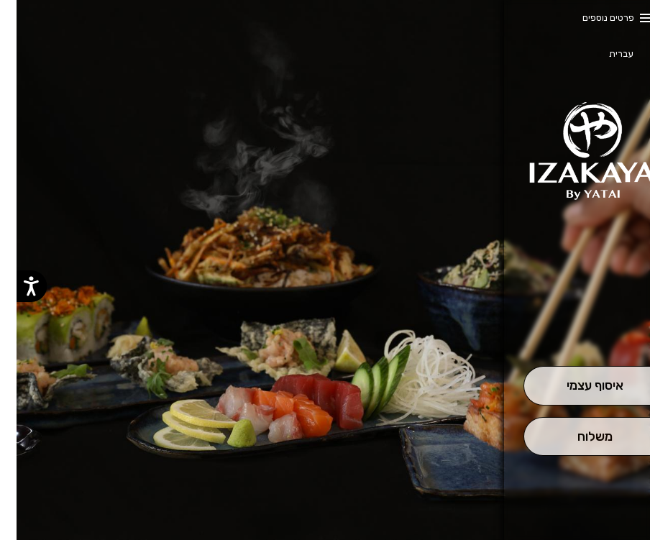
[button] (578, 326)
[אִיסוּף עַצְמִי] (579, 386)
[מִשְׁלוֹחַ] (579, 437)
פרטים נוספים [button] (592, 17)
